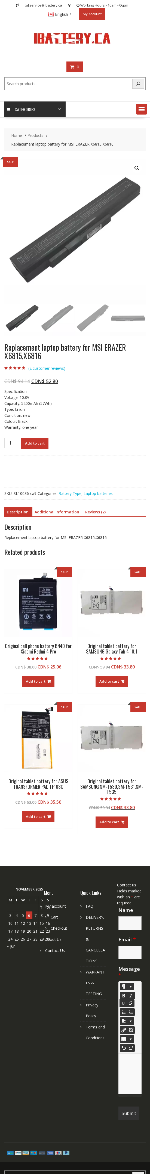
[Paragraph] (127, 1021)
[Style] (127, 986)
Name (125, 910)
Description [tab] (18, 511)
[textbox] (130, 1073)
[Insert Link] (123, 1030)
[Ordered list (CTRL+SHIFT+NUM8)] (131, 1012)
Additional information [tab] (57, 511)
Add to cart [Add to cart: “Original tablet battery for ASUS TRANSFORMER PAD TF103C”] (35, 816)
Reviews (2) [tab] (95, 511)
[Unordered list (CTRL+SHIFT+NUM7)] (123, 1012)
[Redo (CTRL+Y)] (131, 1048)
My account (55, 906)
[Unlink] (131, 1030)
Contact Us (55, 950)
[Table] (127, 1039)
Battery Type (70, 493)
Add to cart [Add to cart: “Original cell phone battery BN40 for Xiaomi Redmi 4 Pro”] (35, 681)
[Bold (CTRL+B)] (123, 995)
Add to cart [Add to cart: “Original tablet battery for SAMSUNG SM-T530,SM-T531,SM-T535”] (109, 821)
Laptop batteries (98, 493)
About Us (53, 939)
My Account (92, 13)
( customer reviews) (46, 368)
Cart (54, 917)
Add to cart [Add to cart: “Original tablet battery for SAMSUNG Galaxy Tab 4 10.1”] (109, 681)
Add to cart (35, 443)
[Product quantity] (12, 443)
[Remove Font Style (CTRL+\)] (130, 1003)
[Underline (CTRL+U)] (123, 1003)
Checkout (59, 928)
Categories (21, 109)
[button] (141, 109)
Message (129, 972)
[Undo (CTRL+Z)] (123, 1048)
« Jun (11, 946)
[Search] (138, 84)
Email (127, 939)
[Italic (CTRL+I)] (131, 995)
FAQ (89, 906)
